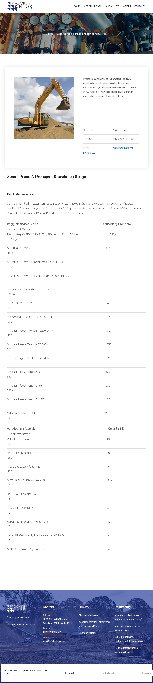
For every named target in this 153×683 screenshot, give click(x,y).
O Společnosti (92, 6)
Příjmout (69, 673)
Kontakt (139, 6)
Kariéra (126, 6)
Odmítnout (108, 673)
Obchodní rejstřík (87, 632)
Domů (77, 6)
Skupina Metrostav (88, 615)
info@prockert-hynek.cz (54, 641)
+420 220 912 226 (51, 632)
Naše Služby (111, 6)
